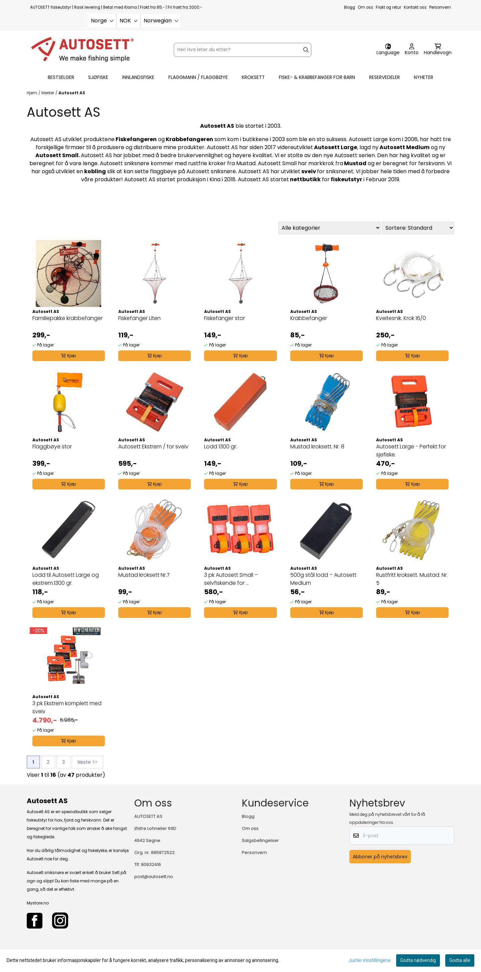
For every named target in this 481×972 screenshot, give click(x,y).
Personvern (440, 7)
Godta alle (459, 960)
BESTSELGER (61, 77)
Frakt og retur (388, 7)
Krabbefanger (308, 318)
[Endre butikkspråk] (388, 50)
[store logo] (82, 50)
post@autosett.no (153, 876)
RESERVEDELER (384, 77)
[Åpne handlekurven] (437, 50)
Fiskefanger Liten (139, 318)
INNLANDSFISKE (138, 77)
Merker (47, 93)
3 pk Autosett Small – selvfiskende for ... (231, 579)
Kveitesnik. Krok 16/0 (401, 318)
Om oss (365, 7)
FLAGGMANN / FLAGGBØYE (198, 77)
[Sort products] (418, 228)
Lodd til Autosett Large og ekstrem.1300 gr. (65, 579)
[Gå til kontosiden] (411, 50)
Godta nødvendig (418, 960)
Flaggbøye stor (52, 446)
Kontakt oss (415, 7)
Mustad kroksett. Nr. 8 (317, 446)
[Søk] (242, 50)
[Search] (306, 50)
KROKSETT (253, 77)
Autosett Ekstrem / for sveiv (153, 446)
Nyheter (423, 77)
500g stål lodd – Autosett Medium (323, 579)
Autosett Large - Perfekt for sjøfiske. (411, 450)
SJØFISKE (98, 77)
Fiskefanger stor (224, 318)
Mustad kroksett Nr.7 (144, 575)
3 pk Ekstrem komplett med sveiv (67, 707)
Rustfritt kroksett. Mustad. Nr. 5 (412, 579)
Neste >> (87, 762)
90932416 (151, 864)
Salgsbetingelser (260, 840)
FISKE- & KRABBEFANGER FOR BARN (317, 77)
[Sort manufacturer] (329, 228)
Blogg (349, 7)
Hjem (32, 93)
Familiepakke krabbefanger (67, 318)
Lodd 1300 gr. (220, 446)
